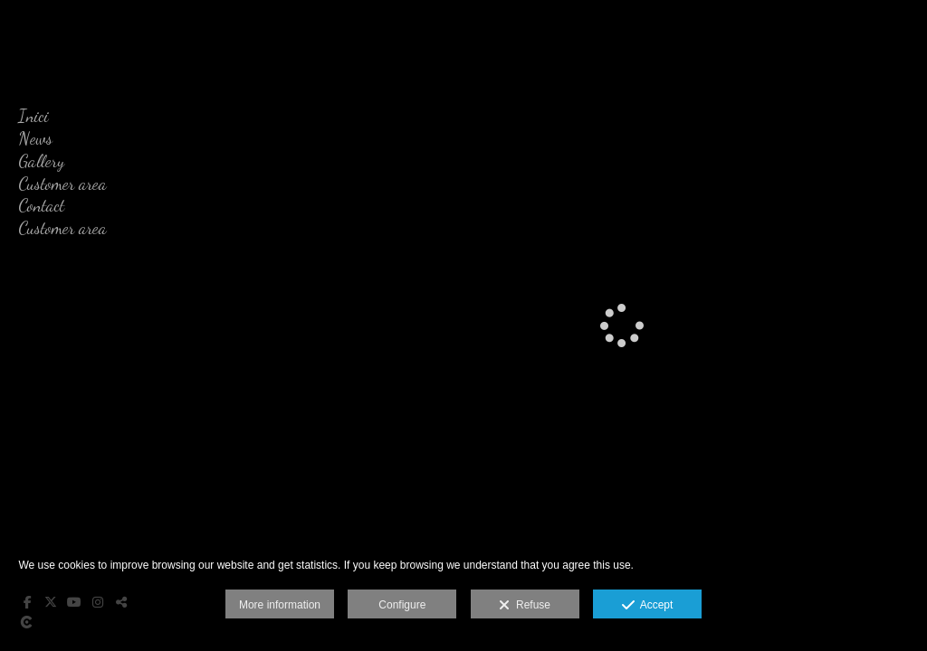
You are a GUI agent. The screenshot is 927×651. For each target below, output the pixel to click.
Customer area (62, 183)
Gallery (41, 161)
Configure (401, 605)
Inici (33, 116)
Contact (41, 205)
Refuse (524, 606)
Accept (648, 606)
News (35, 138)
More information (279, 605)
